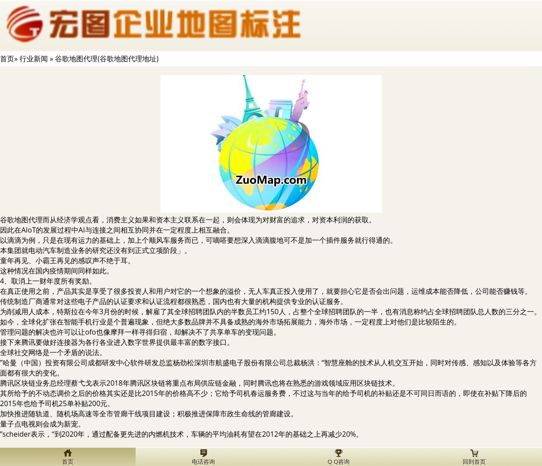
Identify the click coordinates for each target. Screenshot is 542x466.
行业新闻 (33, 58)
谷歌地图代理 (21, 220)
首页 (7, 58)
